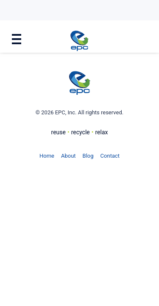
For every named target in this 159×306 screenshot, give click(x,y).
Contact (110, 156)
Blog (88, 156)
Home (46, 156)
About (68, 156)
